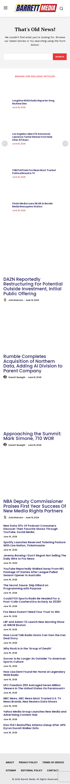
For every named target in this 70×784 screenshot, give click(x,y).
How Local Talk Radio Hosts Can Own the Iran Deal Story (34, 636)
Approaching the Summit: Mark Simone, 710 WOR (32, 436)
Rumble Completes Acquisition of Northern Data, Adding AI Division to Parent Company (32, 363)
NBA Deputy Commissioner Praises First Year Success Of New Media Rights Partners (34, 506)
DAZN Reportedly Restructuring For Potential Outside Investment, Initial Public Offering (33, 286)
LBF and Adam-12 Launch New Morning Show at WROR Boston (33, 623)
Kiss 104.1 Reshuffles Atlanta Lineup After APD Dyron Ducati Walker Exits (34, 726)
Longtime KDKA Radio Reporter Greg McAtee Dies (33, 102)
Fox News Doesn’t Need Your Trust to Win (31, 612)
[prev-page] (5, 144)
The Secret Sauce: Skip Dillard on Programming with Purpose (25, 586)
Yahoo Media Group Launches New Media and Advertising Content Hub (34, 713)
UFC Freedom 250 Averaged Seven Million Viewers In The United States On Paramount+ (34, 686)
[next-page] (65, 144)
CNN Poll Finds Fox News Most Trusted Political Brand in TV (34, 172)
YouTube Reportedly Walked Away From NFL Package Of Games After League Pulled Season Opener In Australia (33, 572)
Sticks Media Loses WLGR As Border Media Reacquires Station (32, 205)
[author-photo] (5, 300)
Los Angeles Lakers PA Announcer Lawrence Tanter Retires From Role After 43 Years (32, 137)
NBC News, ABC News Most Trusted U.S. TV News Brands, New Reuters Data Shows (32, 700)
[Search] (60, 56)
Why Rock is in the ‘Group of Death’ (27, 648)
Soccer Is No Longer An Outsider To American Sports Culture (34, 660)
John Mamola (15, 300)
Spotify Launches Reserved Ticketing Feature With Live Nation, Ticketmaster (34, 543)
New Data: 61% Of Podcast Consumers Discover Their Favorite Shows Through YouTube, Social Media (30, 529)
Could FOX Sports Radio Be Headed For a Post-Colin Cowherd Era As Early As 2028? (32, 600)
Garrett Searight (16, 377)
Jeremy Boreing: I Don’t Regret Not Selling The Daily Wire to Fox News (34, 557)
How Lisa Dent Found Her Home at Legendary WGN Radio (34, 673)
